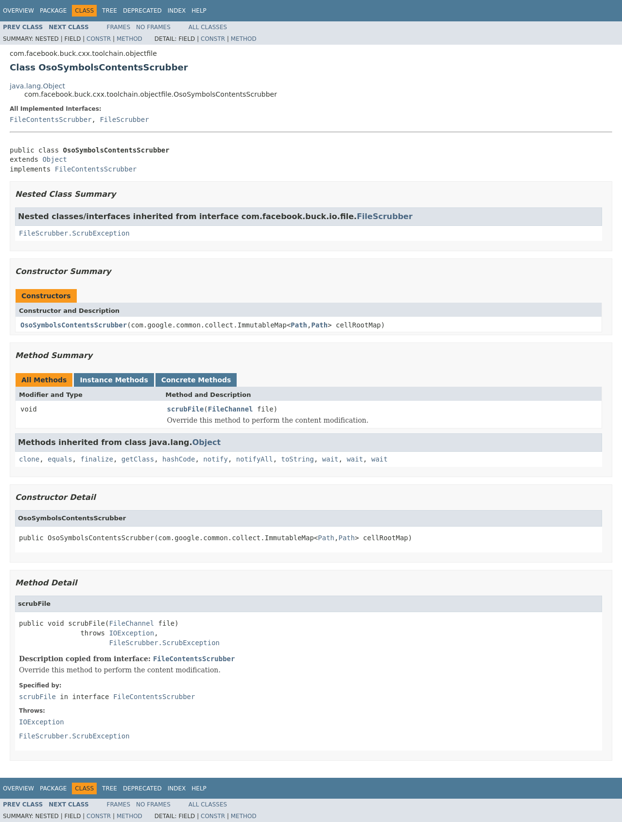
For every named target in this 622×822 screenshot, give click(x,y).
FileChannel (230, 409)
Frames (119, 27)
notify (215, 459)
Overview (18, 10)
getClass (137, 459)
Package (53, 10)
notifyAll (254, 459)
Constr (98, 38)
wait (330, 459)
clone (29, 459)
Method (129, 38)
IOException (131, 633)
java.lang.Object (37, 86)
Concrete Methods (196, 380)
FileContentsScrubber (51, 119)
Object (54, 159)
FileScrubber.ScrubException (74, 233)
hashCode (178, 459)
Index (177, 10)
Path (299, 325)
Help (199, 10)
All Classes (208, 27)
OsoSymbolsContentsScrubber (73, 325)
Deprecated (142, 10)
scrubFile (185, 409)
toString (297, 459)
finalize (96, 459)
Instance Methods (114, 380)
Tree (109, 10)
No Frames (153, 27)
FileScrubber (124, 119)
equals (60, 459)
